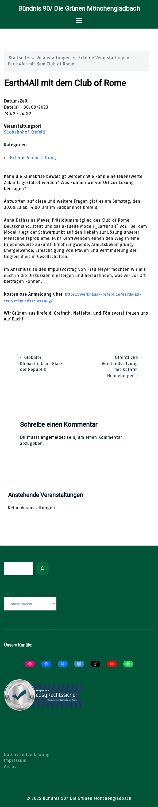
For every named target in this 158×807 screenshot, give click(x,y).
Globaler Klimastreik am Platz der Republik (41, 363)
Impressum (15, 760)
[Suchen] (42, 568)
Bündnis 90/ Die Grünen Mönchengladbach (79, 8)
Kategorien (11, 593)
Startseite (19, 57)
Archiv (10, 766)
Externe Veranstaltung (101, 57)
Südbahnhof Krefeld (24, 132)
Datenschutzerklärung (27, 754)
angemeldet (53, 437)
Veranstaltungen (54, 57)
